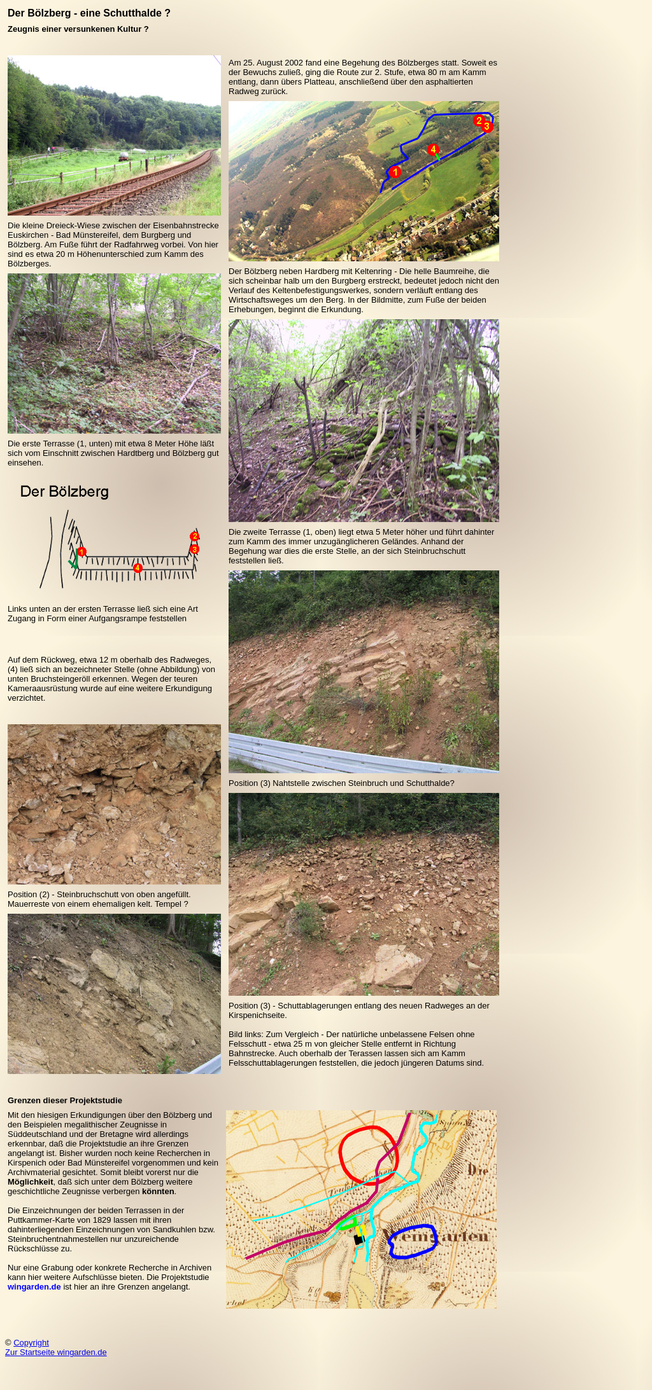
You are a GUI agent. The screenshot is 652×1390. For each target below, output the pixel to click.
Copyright (31, 1342)
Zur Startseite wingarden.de (56, 1352)
